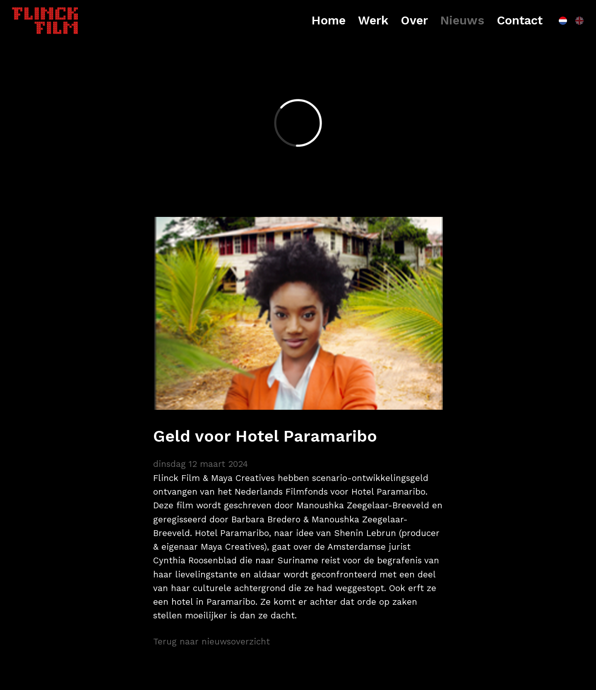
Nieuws (462, 20)
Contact (520, 20)
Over (414, 20)
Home (329, 20)
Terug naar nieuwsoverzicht (211, 642)
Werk (373, 20)
